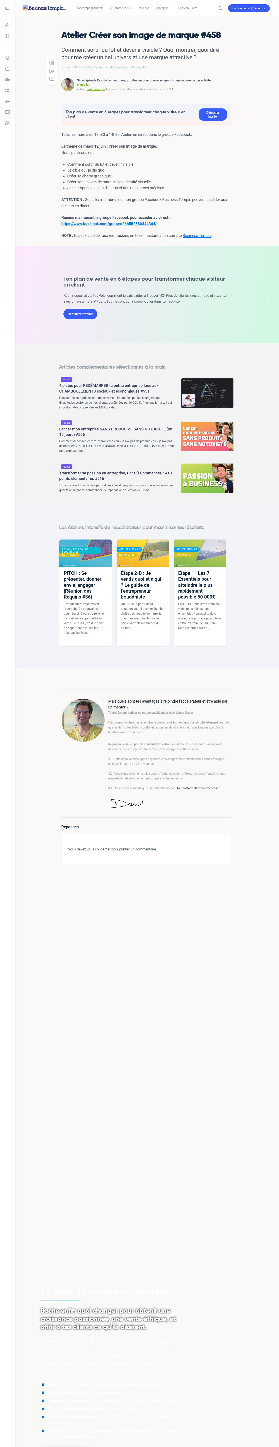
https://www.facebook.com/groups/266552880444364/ (109, 223)
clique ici (84, 84)
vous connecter (99, 849)
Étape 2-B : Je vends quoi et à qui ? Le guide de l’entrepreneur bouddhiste (141, 585)
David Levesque (96, 89)
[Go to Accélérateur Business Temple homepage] (45, 8)
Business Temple (197, 235)
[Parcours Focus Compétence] (7, 47)
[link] (7, 68)
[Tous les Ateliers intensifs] (7, 57)
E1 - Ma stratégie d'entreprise (91, 67)
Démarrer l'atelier (213, 114)
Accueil (67, 67)
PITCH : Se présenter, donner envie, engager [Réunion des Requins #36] (83, 585)
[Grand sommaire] (7, 36)
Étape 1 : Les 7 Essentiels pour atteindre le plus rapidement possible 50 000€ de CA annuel (200, 585)
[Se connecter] (7, 25)
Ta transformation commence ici (198, 788)
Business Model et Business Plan (130, 67)
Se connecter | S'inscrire (249, 8)
